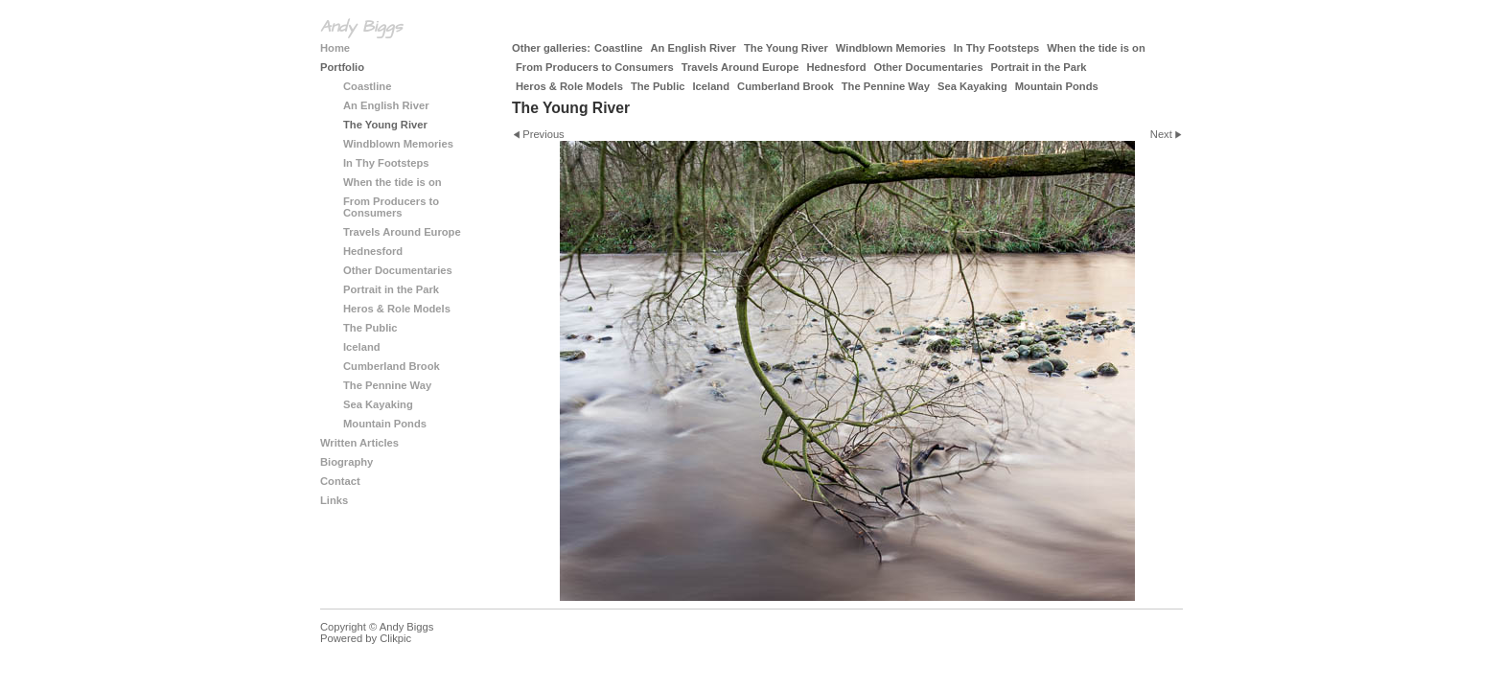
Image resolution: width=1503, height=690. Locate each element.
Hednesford (836, 67)
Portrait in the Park (1038, 67)
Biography (346, 462)
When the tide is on (1096, 48)
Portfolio (342, 67)
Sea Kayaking (972, 86)
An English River (693, 48)
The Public (658, 86)
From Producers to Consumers (595, 67)
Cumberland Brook (785, 86)
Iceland (710, 86)
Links (334, 500)
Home (335, 48)
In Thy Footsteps (997, 48)
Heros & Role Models (569, 86)
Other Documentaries (928, 67)
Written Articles (359, 442)
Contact (340, 481)
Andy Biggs (361, 26)
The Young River (786, 48)
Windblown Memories (891, 48)
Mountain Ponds (1056, 86)
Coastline (618, 48)
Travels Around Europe (740, 67)
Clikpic (395, 638)
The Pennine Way (886, 86)
